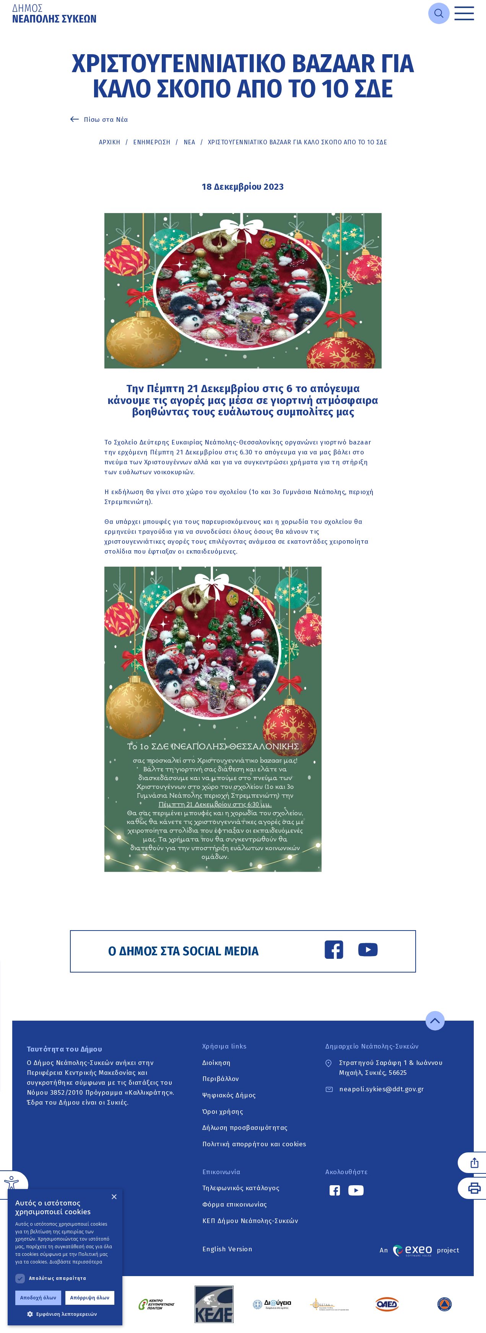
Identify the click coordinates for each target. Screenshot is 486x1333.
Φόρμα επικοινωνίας (234, 1205)
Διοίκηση (216, 1063)
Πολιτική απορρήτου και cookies (254, 1144)
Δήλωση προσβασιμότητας (245, 1128)
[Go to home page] (55, 13)
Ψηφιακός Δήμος (229, 1095)
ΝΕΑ (189, 142)
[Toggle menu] (464, 13)
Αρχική (109, 142)
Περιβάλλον (220, 1079)
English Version (227, 1249)
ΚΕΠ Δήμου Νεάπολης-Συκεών (250, 1221)
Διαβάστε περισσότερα (76, 1262)
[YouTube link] (368, 951)
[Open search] (439, 13)
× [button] (114, 1197)
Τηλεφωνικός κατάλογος (241, 1188)
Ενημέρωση (152, 142)
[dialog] (65, 1257)
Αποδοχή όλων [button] (38, 1297)
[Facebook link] (334, 951)
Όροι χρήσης (222, 1112)
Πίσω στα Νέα (106, 120)
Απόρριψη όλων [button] (90, 1297)
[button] (65, 1314)
